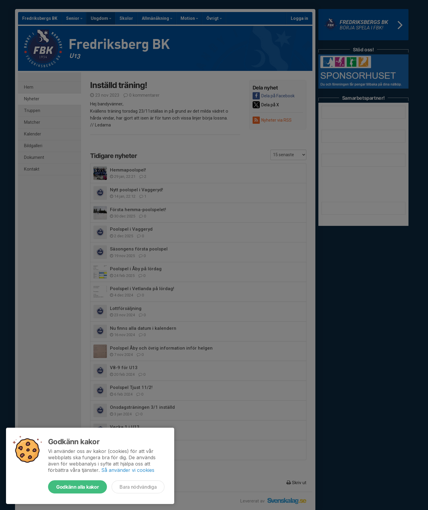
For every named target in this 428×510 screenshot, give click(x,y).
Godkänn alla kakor (77, 487)
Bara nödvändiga (138, 487)
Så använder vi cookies (127, 470)
